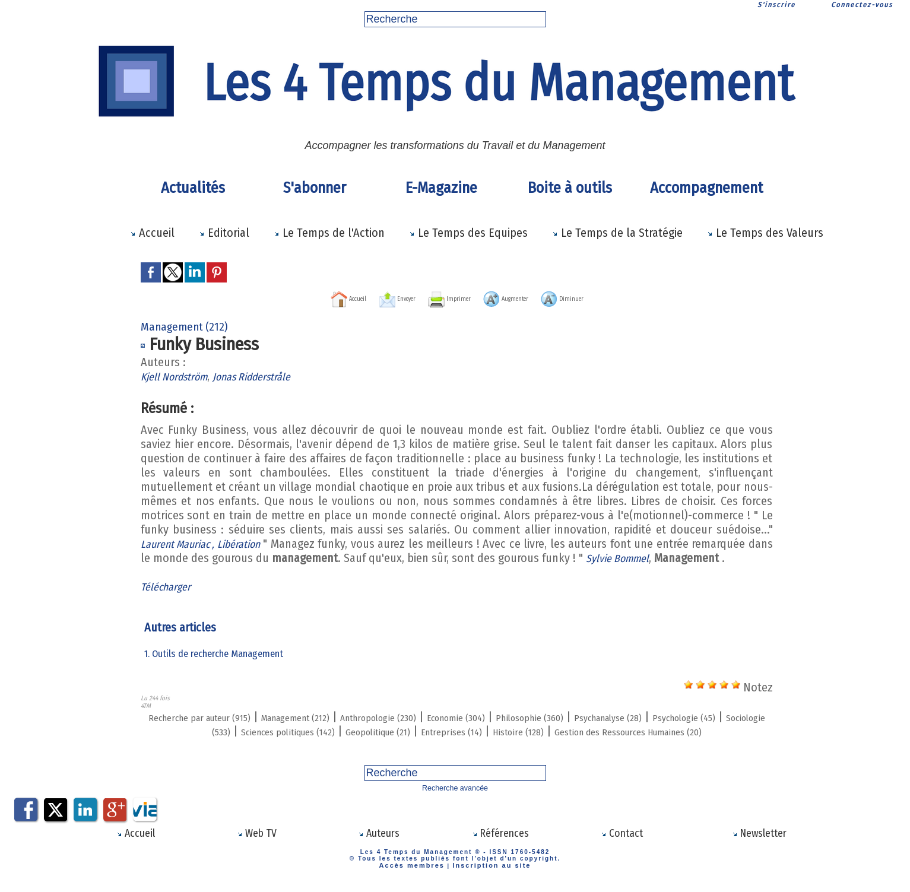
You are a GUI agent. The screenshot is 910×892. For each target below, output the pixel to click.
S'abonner (314, 188)
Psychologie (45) (197, 730)
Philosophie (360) (627, 716)
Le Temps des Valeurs (765, 233)
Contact (622, 845)
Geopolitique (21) (511, 730)
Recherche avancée (455, 801)
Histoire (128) (683, 730)
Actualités (193, 188)
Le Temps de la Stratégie (617, 233)
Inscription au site (487, 875)
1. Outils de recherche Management (219, 652)
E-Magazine (441, 188)
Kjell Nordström (179, 376)
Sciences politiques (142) (397, 730)
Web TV (257, 845)
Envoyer (369, 297)
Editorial (224, 233)
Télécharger (169, 586)
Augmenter (528, 297)
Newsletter (759, 845)
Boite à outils (570, 188)
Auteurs (378, 845)
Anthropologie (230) (438, 716)
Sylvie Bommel (648, 557)
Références (500, 845)
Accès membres (417, 875)
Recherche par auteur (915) (210, 716)
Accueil (152, 233)
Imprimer (444, 297)
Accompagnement (704, 188)
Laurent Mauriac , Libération (211, 543)
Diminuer (610, 297)
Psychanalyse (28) (725, 716)
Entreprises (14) (601, 730)
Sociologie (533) (287, 730)
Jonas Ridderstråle (268, 376)
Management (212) (333, 716)
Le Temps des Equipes (468, 233)
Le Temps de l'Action (329, 233)
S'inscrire (776, 5)
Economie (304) (535, 716)
